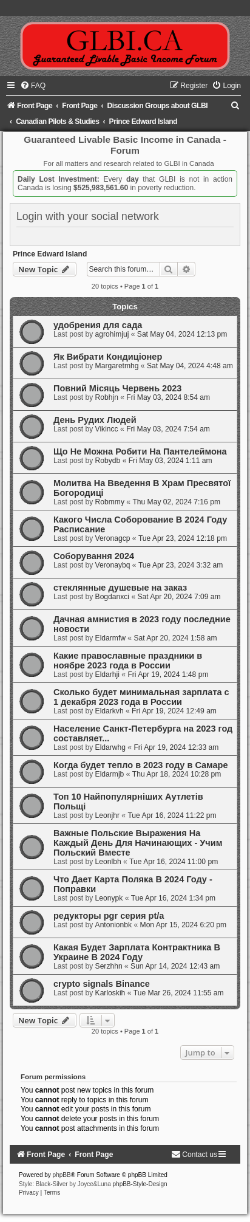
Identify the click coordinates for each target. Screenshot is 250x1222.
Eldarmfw (110, 638)
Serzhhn (109, 966)
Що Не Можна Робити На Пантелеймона (140, 451)
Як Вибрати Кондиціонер (107, 357)
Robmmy (109, 502)
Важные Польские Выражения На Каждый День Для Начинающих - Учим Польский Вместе (137, 842)
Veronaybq (112, 565)
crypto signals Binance (101, 984)
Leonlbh (108, 861)
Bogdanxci (112, 596)
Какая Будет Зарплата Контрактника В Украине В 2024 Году (136, 952)
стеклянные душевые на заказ (120, 587)
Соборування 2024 (93, 556)
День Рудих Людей (95, 420)
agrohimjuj (112, 334)
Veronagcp (112, 538)
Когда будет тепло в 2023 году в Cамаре (140, 765)
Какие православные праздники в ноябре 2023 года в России (127, 660)
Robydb (108, 460)
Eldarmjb (109, 774)
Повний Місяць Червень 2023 (117, 388)
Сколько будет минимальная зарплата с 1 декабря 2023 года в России (141, 697)
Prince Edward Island (50, 254)
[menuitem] (33, 85)
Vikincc (106, 429)
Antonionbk (113, 925)
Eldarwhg (110, 747)
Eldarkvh (109, 711)
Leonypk (109, 898)
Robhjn (106, 397)
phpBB (62, 1175)
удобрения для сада (97, 325)
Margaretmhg (117, 366)
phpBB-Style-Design (140, 1184)
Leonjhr (107, 815)
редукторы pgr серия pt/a (108, 916)
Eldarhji (107, 674)
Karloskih (110, 993)
